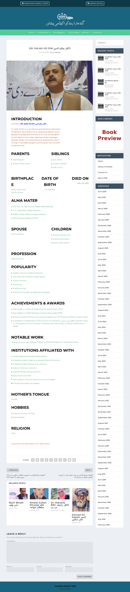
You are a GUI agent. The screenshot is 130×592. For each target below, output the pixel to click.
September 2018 (104, 514)
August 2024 (103, 310)
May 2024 (102, 327)
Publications (43, 33)
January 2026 (103, 220)
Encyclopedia (73, 33)
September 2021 (104, 418)
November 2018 (104, 502)
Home (31, 33)
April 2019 (102, 491)
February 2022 (104, 395)
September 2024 (105, 305)
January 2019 (103, 497)
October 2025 (103, 237)
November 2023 (104, 344)
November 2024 (104, 293)
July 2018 (101, 519)
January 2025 (103, 288)
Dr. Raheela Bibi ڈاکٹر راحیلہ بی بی (60, 505)
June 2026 (102, 192)
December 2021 (104, 406)
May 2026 (102, 197)
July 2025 (101, 254)
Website (68, 566)
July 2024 (102, 316)
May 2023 (102, 361)
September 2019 (104, 463)
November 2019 (104, 457)
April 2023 (102, 367)
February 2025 (104, 282)
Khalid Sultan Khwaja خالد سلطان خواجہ (38, 505)
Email (39, 566)
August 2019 (103, 468)
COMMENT (11, 541)
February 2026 (104, 214)
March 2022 (102, 389)
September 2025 (105, 242)
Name (9, 566)
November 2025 (104, 231)
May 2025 (102, 265)
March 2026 (103, 209)
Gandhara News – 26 (112, 82)
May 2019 (101, 485)
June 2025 (102, 259)
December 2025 (104, 226)
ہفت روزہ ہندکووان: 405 (113, 70)
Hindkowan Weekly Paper (36, 3)
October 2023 (103, 350)
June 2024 (102, 322)
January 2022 (103, 401)
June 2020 (102, 434)
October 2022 (103, 384)
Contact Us (97, 33)
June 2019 (102, 480)
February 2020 (104, 440)
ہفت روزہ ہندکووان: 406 (113, 58)
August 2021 (103, 423)
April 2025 (102, 271)
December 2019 (104, 451)
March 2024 (103, 338)
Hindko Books (96, 3)
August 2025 (103, 248)
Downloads (109, 87)
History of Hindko (105, 167)
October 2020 (103, 429)
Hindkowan (109, 63)
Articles (85, 33)
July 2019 (101, 474)
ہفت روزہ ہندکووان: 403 (113, 106)
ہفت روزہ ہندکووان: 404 (113, 94)
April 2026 (102, 203)
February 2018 (104, 525)
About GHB (102, 178)
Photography (58, 33)
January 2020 (103, 446)
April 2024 (102, 333)
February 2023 (104, 378)
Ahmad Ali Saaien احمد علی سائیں (79, 517)
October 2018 (103, 508)
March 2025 (102, 276)
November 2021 (104, 412)
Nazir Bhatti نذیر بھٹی (16, 503)
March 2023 (102, 372)
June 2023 (102, 355)
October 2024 (103, 299)
